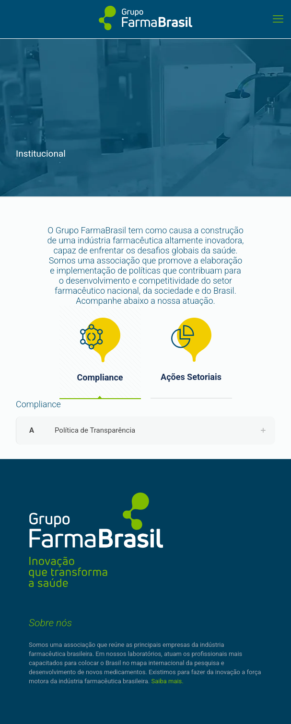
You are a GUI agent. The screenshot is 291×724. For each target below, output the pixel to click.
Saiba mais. (167, 681)
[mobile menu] (278, 19)
